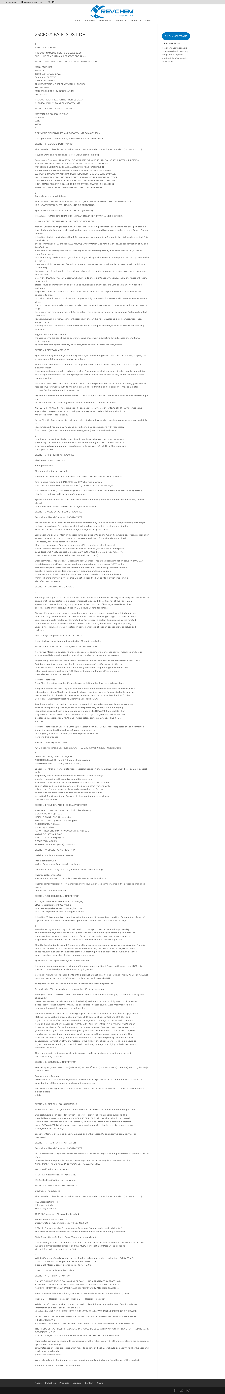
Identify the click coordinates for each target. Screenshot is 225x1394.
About (77, 20)
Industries (90, 20)
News (148, 20)
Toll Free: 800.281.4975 (176, 36)
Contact (134, 20)
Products (103, 20)
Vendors (119, 20)
